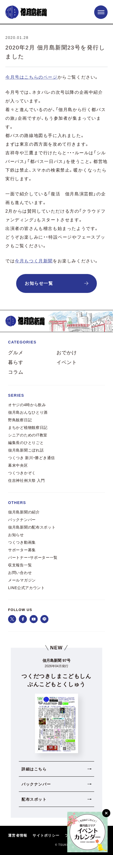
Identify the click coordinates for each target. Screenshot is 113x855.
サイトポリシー (46, 835)
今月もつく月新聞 (34, 261)
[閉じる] (106, 813)
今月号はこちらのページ (31, 77)
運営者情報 (17, 835)
